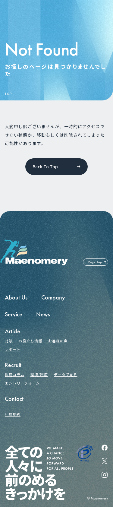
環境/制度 (39, 374)
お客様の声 (58, 340)
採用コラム (14, 374)
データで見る (65, 374)
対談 (9, 340)
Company (53, 297)
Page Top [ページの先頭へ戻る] (95, 262)
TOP (8, 94)
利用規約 (12, 414)
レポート (12, 349)
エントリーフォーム (22, 382)
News (43, 314)
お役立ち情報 (30, 340)
